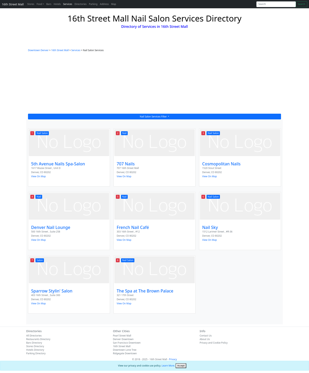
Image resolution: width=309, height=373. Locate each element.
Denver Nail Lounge (50, 227)
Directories (80, 4)
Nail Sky (210, 227)
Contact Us (206, 335)
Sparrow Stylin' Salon (51, 291)
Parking (93, 4)
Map (113, 4)
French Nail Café (133, 227)
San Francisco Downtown (127, 342)
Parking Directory (36, 353)
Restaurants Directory (38, 339)
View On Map (38, 176)
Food (39, 4)
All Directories (34, 335)
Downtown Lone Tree (124, 349)
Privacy (173, 359)
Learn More (168, 365)
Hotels (57, 4)
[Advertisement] (154, 84)
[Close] (181, 365)
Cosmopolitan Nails (221, 164)
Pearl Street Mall (122, 335)
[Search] (276, 4)
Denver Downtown (123, 339)
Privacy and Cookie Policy (214, 342)
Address (104, 4)
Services (67, 4)
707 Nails (126, 164)
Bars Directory (34, 342)
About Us (205, 339)
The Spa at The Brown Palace (145, 291)
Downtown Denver (38, 50)
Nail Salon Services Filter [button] (154, 116)
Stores (30, 4)
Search (301, 4)
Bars (48, 4)
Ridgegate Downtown (125, 353)
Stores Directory (35, 346)
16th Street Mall (13, 4)
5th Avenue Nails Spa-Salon (58, 164)
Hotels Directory (35, 349)
